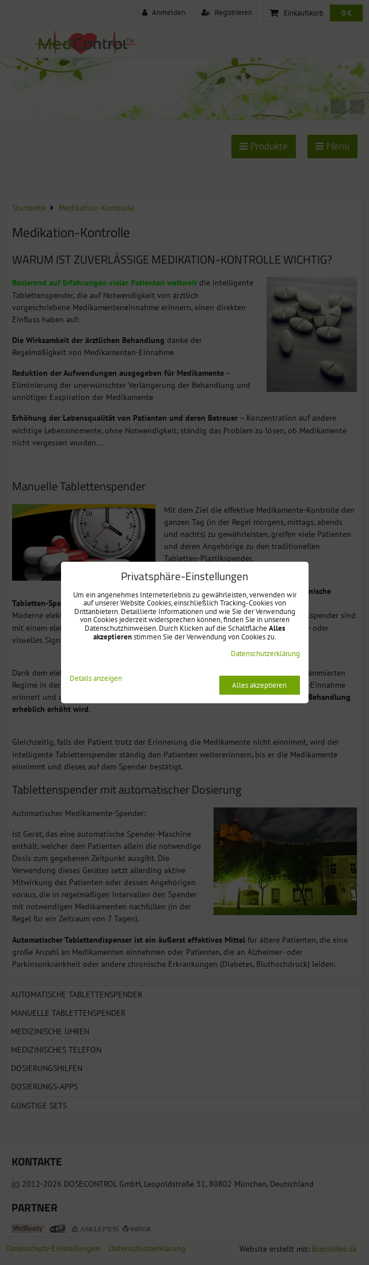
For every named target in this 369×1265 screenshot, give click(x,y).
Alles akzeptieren (259, 685)
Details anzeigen (96, 679)
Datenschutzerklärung (265, 653)
